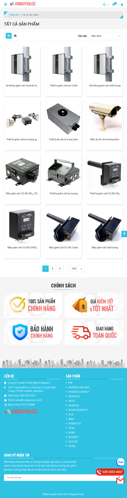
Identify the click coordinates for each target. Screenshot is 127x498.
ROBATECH (74, 423)
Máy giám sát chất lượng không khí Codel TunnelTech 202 (105, 247)
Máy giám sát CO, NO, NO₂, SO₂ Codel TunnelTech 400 (22, 193)
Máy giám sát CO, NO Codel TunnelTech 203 (63, 247)
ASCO (71, 401)
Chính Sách (63, 285)
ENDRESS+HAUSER (78, 387)
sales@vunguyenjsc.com (28, 400)
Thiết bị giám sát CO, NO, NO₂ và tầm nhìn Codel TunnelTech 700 (105, 193)
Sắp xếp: (82, 36)
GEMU (71, 432)
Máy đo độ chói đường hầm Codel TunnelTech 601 (104, 139)
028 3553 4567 (28, 395)
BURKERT (73, 437)
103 (74, 268)
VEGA (71, 428)
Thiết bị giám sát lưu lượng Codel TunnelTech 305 (63, 193)
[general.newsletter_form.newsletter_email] (63, 477)
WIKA (71, 419)
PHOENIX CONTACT (79, 392)
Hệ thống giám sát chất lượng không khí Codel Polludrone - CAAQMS (104, 85)
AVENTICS (74, 396)
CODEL (72, 446)
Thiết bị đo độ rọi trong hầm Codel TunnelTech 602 (63, 139)
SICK (70, 414)
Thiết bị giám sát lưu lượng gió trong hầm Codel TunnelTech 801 (22, 139)
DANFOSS (73, 405)
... (67, 268)
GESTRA (73, 441)
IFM (70, 382)
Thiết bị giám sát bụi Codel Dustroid (64, 85)
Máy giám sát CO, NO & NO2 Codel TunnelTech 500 (22, 247)
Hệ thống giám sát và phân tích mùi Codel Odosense (22, 85)
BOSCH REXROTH (77, 410)
